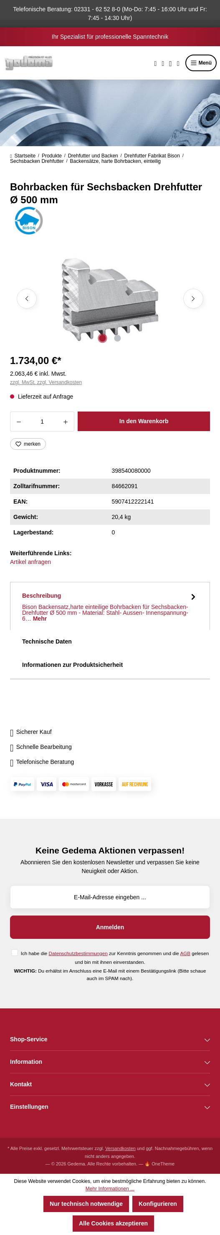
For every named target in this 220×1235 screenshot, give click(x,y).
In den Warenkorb (144, 421)
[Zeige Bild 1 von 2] (102, 338)
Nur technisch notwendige (86, 1203)
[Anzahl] (42, 422)
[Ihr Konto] (170, 63)
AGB (185, 953)
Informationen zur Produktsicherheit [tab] (72, 664)
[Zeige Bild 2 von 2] (117, 338)
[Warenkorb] (178, 63)
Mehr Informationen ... (110, 1189)
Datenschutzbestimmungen (78, 953)
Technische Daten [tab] (47, 641)
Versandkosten (120, 1148)
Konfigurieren (158, 1203)
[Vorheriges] (27, 299)
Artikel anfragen (30, 562)
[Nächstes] (193, 299)
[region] (110, 299)
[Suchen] (155, 63)
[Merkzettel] (163, 63)
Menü (201, 63)
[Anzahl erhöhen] (65, 422)
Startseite (22, 156)
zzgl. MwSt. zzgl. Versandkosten (46, 382)
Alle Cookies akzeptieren (113, 1223)
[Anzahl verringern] (18, 422)
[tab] (110, 606)
